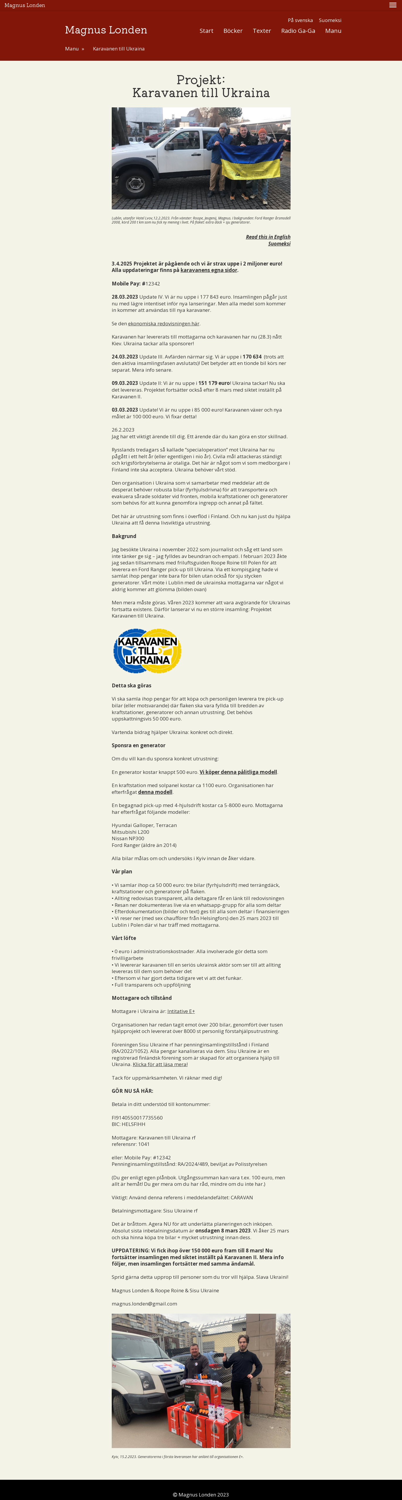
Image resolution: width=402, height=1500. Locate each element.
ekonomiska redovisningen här (163, 313)
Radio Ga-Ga (298, 20)
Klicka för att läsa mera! (160, 1054)
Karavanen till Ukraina (119, 38)
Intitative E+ (181, 1001)
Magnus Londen (106, 18)
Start (206, 20)
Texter (262, 20)
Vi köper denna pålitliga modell (238, 762)
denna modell (155, 782)
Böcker (233, 20)
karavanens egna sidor (209, 260)
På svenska (300, 10)
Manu (333, 20)
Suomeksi (330, 10)
